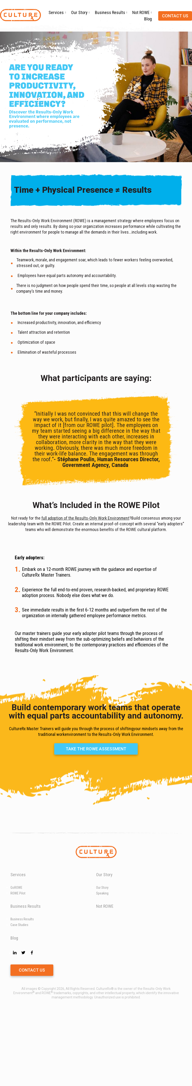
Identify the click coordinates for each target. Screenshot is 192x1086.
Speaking (102, 964)
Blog (148, 18)
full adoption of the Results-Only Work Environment (85, 518)
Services (56, 12)
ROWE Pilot (17, 964)
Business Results (110, 12)
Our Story (79, 12)
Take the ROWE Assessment (96, 820)
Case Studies (19, 996)
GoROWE (16, 959)
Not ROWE (141, 12)
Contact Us (32, 1041)
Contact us (175, 15)
